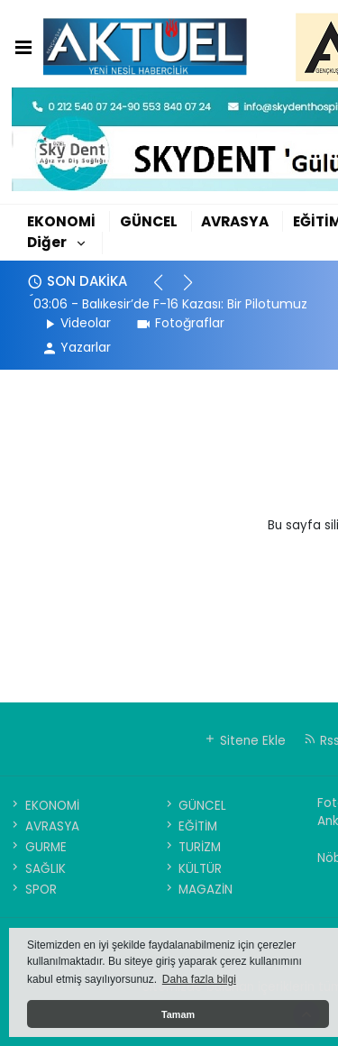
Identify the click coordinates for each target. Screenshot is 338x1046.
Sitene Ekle (245, 740)
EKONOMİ (61, 221)
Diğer (47, 242)
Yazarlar (76, 347)
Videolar (76, 323)
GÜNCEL (149, 221)
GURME (37, 847)
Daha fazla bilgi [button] (199, 979)
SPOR (32, 889)
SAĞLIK (37, 868)
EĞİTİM (190, 826)
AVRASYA (235, 221)
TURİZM (192, 847)
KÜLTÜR (192, 868)
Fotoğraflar (179, 323)
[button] (166, 290)
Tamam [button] (178, 1014)
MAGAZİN (198, 889)
